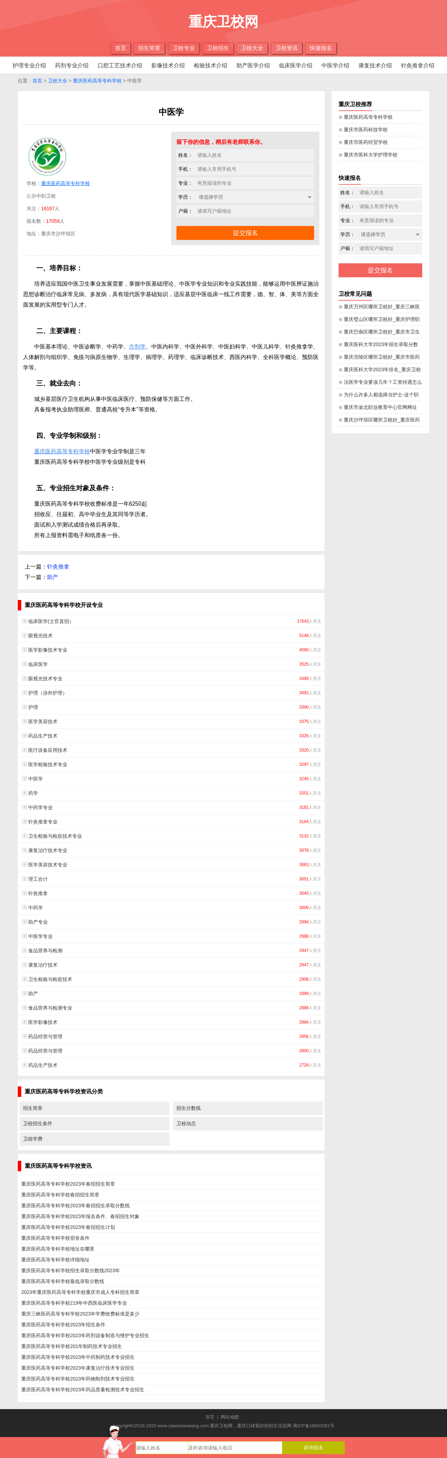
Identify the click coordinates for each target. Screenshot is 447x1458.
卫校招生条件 (37, 1123)
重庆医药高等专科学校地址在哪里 (57, 1249)
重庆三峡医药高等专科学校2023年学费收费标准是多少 (80, 1314)
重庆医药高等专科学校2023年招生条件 (63, 1324)
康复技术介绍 (375, 65)
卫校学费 (33, 1139)
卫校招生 (218, 48)
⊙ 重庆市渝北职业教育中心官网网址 (378, 407)
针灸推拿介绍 (417, 65)
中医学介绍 (335, 65)
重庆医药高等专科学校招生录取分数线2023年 (70, 1270)
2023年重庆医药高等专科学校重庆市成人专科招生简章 (80, 1292)
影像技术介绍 (168, 65)
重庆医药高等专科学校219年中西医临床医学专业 (74, 1303)
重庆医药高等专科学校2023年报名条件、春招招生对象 (80, 1216)
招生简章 (149, 48)
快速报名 (321, 48)
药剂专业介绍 (72, 65)
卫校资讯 (286, 48)
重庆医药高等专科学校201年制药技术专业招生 (71, 1346)
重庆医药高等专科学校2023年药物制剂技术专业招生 (78, 1379)
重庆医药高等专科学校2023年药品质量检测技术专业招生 (82, 1389)
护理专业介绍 (29, 65)
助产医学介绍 (253, 65)
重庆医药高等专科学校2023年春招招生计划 (68, 1227)
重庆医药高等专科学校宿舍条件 (55, 1238)
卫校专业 (184, 48)
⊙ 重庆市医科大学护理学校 (368, 154)
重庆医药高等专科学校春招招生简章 (60, 1194)
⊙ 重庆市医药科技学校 (363, 129)
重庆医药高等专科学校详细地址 (55, 1259)
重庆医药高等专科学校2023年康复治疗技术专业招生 (78, 1368)
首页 (120, 48)
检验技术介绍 (210, 65)
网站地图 (230, 1417)
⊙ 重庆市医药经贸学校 (363, 142)
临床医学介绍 (295, 65)
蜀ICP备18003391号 (313, 1425)
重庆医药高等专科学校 (97, 80)
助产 (52, 577)
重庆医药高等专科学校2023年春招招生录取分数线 (75, 1205)
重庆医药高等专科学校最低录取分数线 (62, 1281)
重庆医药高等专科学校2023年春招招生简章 (68, 1184)
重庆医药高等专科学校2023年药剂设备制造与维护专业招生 (85, 1335)
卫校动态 (186, 1123)
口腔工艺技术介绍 (120, 65)
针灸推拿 (58, 567)
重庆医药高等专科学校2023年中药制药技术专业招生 (78, 1357)
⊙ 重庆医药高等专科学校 (366, 117)
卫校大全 (252, 48)
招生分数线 (188, 1108)
